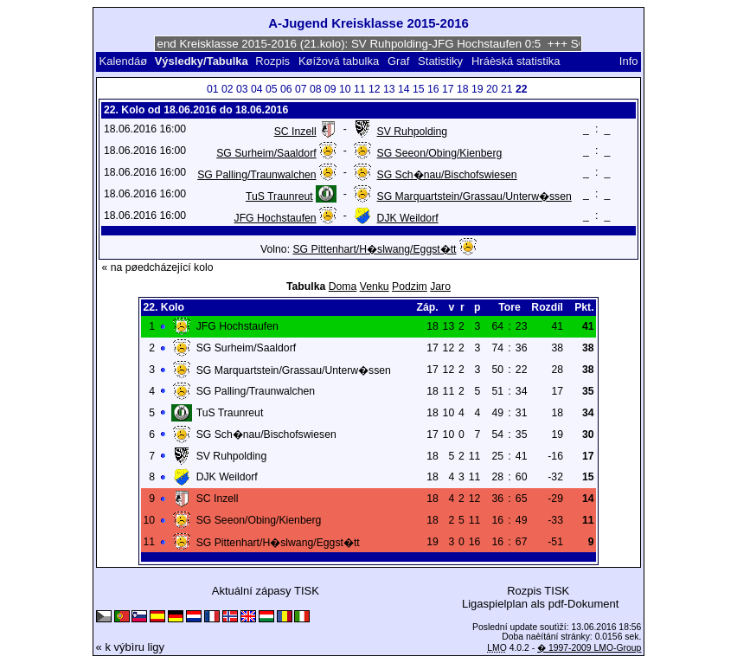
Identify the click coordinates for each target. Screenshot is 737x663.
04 (257, 89)
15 (419, 89)
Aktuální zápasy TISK (265, 590)
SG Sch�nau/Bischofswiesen (447, 175)
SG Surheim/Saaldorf (266, 153)
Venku (374, 286)
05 (272, 89)
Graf (398, 61)
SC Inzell (295, 132)
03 (242, 89)
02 (227, 89)
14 (404, 89)
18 (463, 89)
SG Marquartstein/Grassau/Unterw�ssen (474, 196)
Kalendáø (123, 61)
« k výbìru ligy (130, 646)
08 (316, 89)
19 (477, 89)
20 (492, 89)
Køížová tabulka (338, 61)
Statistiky (440, 61)
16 (433, 89)
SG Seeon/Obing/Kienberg (440, 153)
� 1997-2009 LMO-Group (589, 648)
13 (389, 89)
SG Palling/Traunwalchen (256, 175)
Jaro (440, 286)
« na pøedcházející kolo (157, 267)
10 (345, 89)
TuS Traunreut (279, 196)
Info (628, 61)
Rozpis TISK (538, 590)
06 (286, 89)
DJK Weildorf (408, 218)
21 (507, 89)
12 (374, 89)
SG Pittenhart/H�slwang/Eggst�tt (374, 249)
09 (330, 89)
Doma (343, 286)
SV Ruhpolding (412, 132)
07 (301, 89)
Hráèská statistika (516, 61)
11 (360, 89)
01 (213, 89)
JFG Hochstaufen (275, 218)
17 (448, 89)
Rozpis (272, 61)
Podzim (409, 286)
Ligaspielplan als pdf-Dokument (540, 603)
